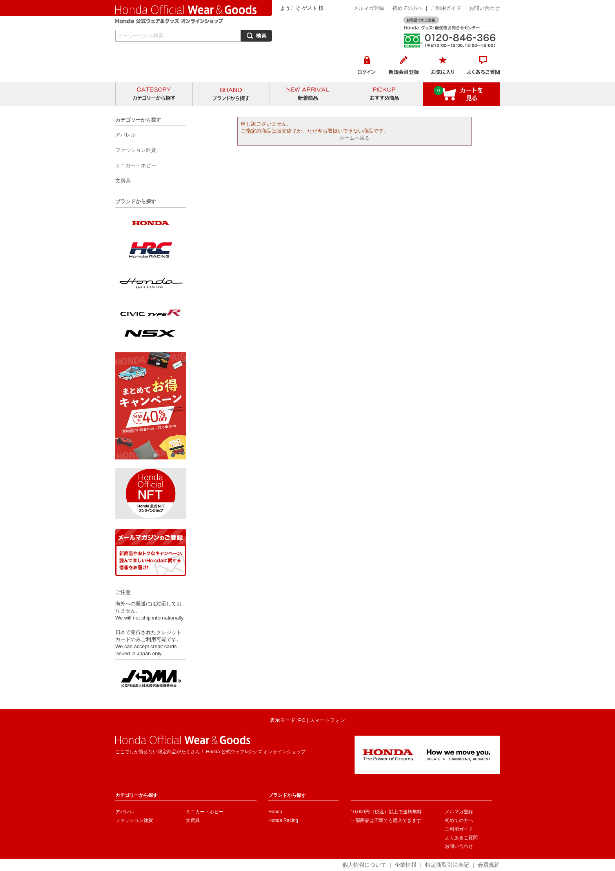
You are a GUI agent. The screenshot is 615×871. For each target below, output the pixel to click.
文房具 (193, 820)
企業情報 (406, 865)
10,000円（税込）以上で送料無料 (386, 812)
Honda (275, 812)
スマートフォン (327, 720)
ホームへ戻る (354, 138)
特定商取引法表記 (447, 865)
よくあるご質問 (461, 837)
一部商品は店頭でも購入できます (386, 820)
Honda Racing (283, 820)
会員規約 (489, 865)
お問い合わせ (484, 8)
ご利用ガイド (447, 8)
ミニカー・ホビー (205, 812)
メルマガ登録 (368, 8)
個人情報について (364, 865)
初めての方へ (407, 8)
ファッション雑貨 (134, 820)
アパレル (124, 812)
